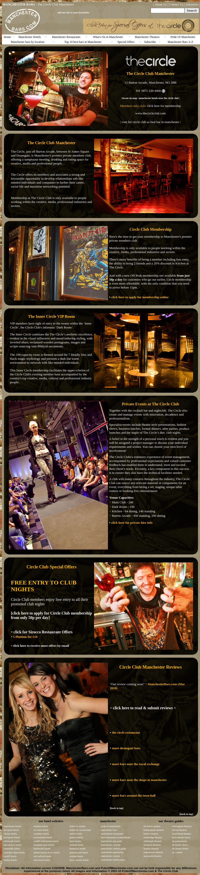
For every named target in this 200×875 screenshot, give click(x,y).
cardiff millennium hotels (45, 841)
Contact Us (176, 4)
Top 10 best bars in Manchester (82, 42)
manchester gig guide (111, 841)
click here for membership (164, 106)
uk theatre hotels (180, 848)
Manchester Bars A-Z (180, 42)
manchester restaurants (112, 833)
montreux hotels (78, 848)
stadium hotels (40, 826)
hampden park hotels (43, 844)
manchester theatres (153, 852)
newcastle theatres (153, 856)
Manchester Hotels (30, 37)
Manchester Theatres (147, 37)
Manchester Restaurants (66, 37)
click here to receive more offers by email (40, 646)
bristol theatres (151, 833)
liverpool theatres (152, 844)
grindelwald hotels (79, 852)
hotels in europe (77, 826)
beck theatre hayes (181, 837)
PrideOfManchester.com (138, 871)
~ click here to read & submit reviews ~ (143, 708)
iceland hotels (76, 856)
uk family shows (180, 844)
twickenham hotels (42, 837)
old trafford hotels (42, 856)
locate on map (129, 98)
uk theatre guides (152, 826)
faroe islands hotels (79, 860)
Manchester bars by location (27, 42)
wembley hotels (41, 833)
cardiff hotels (10, 856)
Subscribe (150, 42)
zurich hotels (76, 833)
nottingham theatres (182, 826)
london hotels (10, 860)
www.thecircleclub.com (150, 113)
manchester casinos (110, 856)
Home (7, 37)
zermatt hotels (76, 844)
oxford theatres (179, 830)
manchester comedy (111, 844)
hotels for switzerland (80, 830)
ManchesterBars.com (80, 868)
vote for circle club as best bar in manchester (150, 122)
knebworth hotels (41, 848)
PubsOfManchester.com (117, 868)
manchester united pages (113, 859)
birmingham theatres (154, 830)
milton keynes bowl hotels (46, 852)
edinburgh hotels (11, 841)
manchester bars (109, 830)
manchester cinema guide (113, 848)
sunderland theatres (181, 833)
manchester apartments (112, 852)
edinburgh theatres (153, 841)
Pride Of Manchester (183, 37)
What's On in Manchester (108, 37)
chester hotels (10, 833)
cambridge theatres (153, 837)
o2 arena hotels (41, 830)
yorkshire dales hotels (14, 852)
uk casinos (177, 852)
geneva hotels (76, 837)
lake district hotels (12, 844)
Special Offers (125, 42)
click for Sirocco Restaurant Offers (43, 632)
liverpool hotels (11, 830)
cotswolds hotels (11, 848)
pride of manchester (111, 826)
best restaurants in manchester (116, 837)
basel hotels (75, 841)
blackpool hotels (11, 837)
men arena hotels (41, 860)
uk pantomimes (179, 841)
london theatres (151, 848)
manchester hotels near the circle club (159, 98)
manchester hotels (12, 826)
